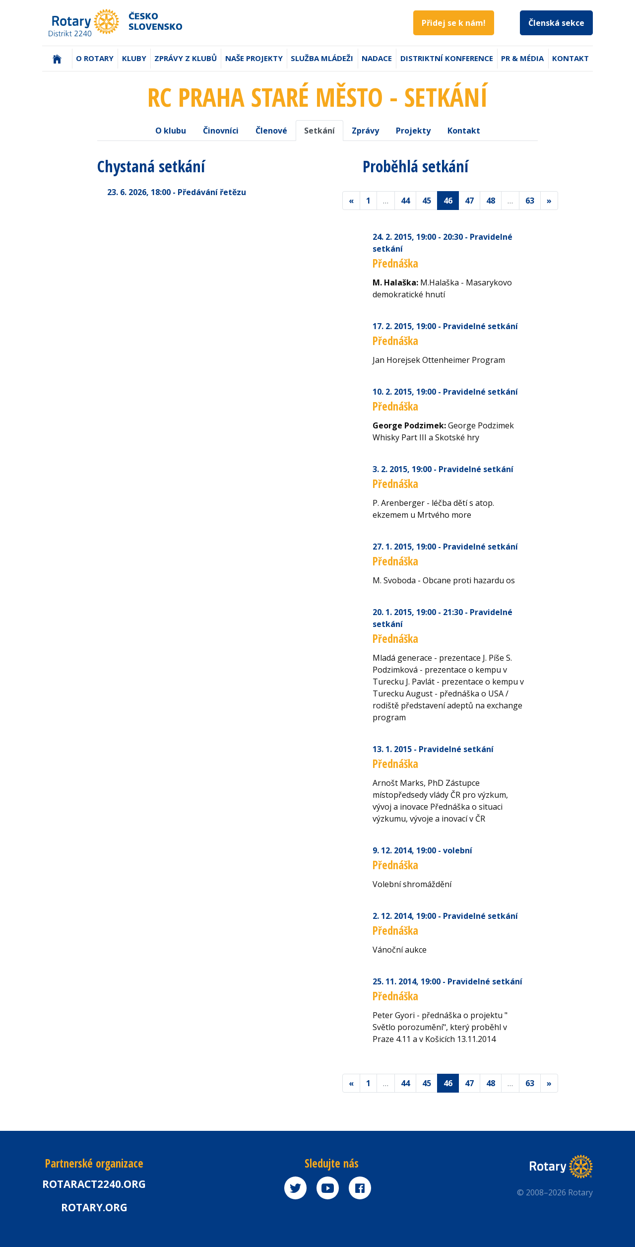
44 (405, 200)
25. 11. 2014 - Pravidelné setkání (447, 981)
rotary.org (94, 1207)
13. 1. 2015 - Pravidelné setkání (433, 749)
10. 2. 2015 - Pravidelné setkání (445, 391)
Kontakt (570, 58)
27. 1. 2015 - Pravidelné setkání (445, 546)
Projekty (413, 130)
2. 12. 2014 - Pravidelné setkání (445, 915)
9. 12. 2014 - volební (422, 850)
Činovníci (221, 130)
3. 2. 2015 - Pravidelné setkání (443, 469)
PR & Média (522, 58)
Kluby (134, 58)
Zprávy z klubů (185, 58)
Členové (271, 130)
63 (529, 200)
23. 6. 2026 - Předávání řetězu (176, 192)
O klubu (170, 130)
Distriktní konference (446, 58)
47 (469, 200)
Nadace (377, 58)
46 (448, 200)
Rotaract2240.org (94, 1184)
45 (426, 200)
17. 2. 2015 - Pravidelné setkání (445, 326)
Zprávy (365, 130)
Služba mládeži (322, 58)
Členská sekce (556, 22)
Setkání (319, 130)
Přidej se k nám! (454, 22)
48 (490, 200)
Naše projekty (254, 58)
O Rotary (95, 58)
